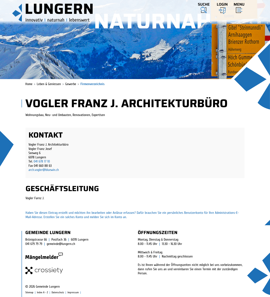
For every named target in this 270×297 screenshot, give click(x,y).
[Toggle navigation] (238, 7)
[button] (203, 7)
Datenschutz (58, 292)
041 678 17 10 (42, 161)
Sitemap (29, 292)
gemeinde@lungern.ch (61, 244)
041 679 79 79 (33, 244)
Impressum (73, 292)
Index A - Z (42, 292)
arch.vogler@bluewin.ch (43, 170)
